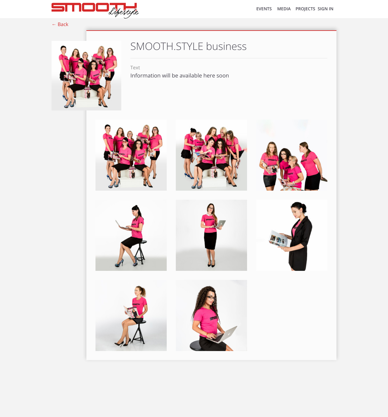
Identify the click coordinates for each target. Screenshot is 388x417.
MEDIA (284, 9)
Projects (305, 9)
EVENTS (264, 9)
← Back (60, 24)
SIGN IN (325, 9)
